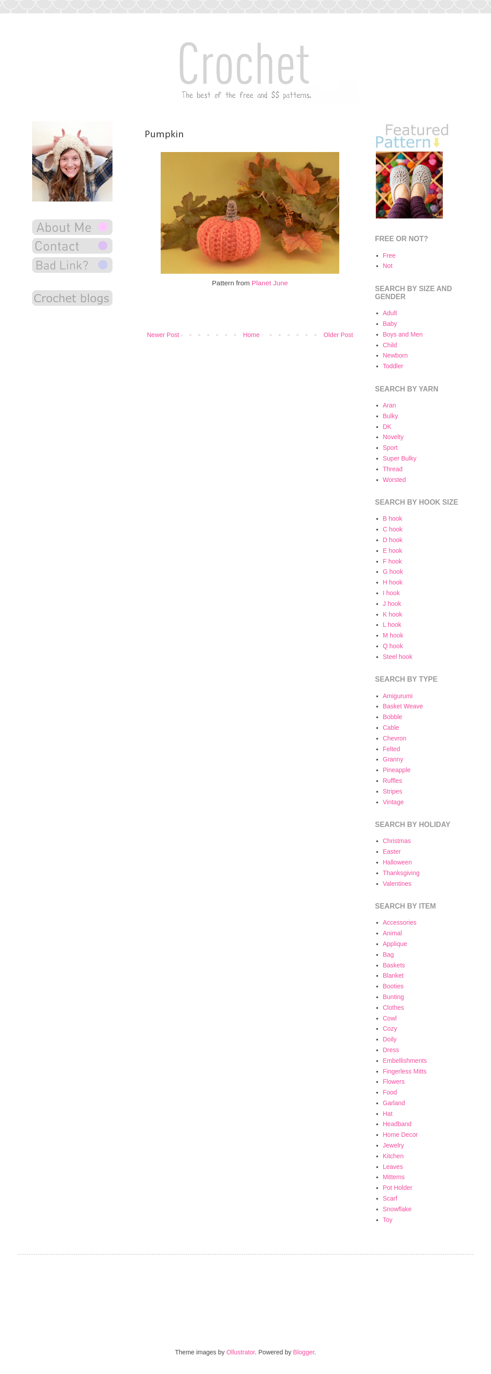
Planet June (270, 283)
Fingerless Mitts (405, 1071)
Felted (391, 749)
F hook (392, 561)
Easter (392, 851)
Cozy (390, 1028)
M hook (393, 635)
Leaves (393, 1166)
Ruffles (392, 780)
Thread (393, 469)
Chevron (395, 738)
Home (251, 334)
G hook (393, 571)
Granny (393, 759)
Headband (397, 1123)
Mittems (394, 1177)
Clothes (393, 1007)
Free (389, 255)
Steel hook (397, 656)
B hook (393, 518)
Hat (388, 1113)
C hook (393, 529)
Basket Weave (403, 706)
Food (390, 1092)
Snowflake (397, 1209)
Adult (390, 313)
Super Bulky (399, 458)
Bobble (393, 716)
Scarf (390, 1198)
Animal (392, 933)
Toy (388, 1219)
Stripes (393, 791)
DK (387, 426)
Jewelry (393, 1145)
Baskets (394, 965)
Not (388, 265)
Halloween (397, 862)
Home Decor (400, 1134)
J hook (392, 603)
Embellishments (405, 1060)
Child (390, 345)
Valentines (397, 883)
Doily (390, 1039)
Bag (388, 954)
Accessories (399, 922)
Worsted (394, 479)
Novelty (393, 436)
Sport (390, 447)
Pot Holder (397, 1187)
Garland (394, 1103)
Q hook (393, 646)
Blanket (393, 975)
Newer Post (163, 334)
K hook (393, 614)
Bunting (393, 996)
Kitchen (393, 1156)
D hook (393, 539)
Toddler (393, 366)
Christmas (397, 840)
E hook (393, 550)
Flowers (394, 1081)
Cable (391, 727)
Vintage (393, 802)
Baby (390, 323)
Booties (393, 986)
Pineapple (397, 769)
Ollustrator (240, 1352)
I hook (391, 592)
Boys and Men (403, 334)
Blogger (303, 1352)
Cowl (390, 1018)
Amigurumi (398, 695)
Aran (389, 405)
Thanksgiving (401, 872)
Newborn (395, 355)
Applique (395, 943)
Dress (391, 1049)
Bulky (390, 416)
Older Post (338, 334)
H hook (393, 582)
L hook (392, 624)
